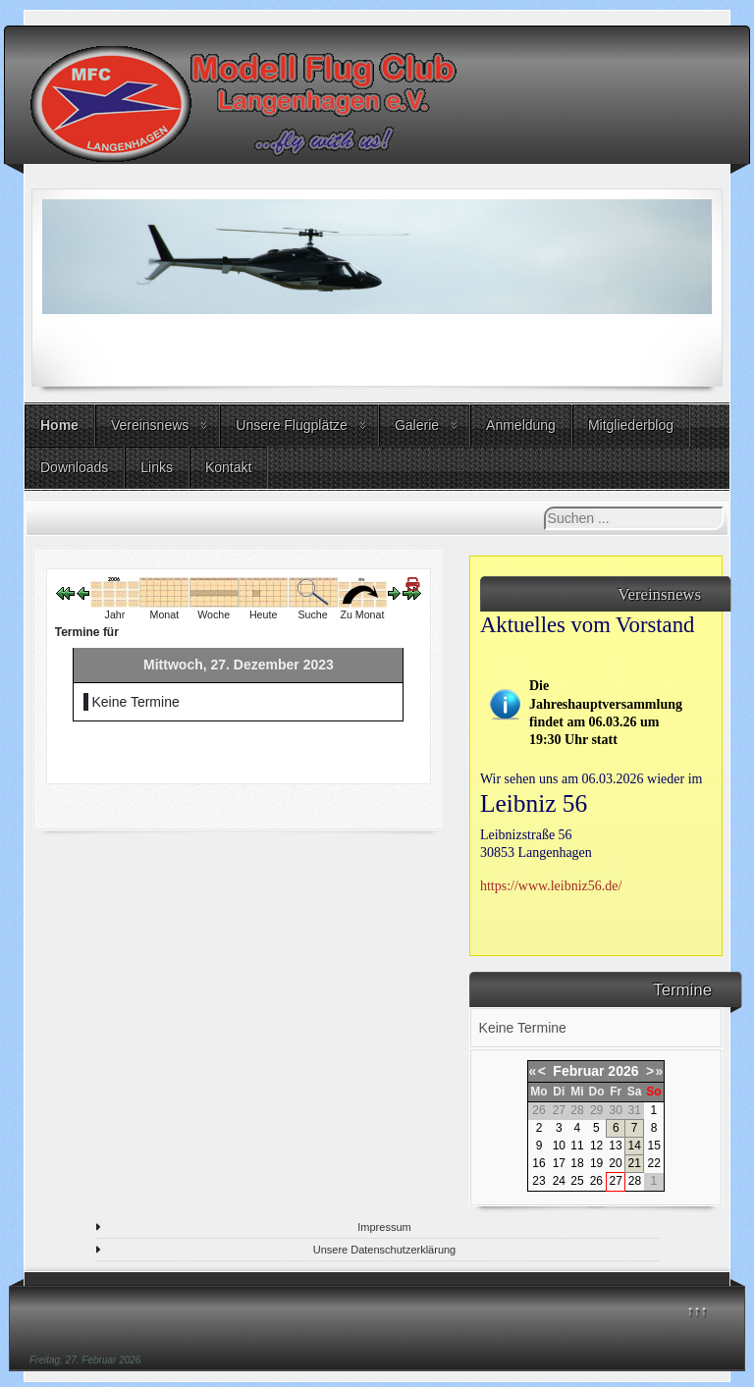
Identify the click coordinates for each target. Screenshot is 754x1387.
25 (576, 1181)
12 (596, 1145)
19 (596, 1163)
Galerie (417, 425)
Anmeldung (521, 425)
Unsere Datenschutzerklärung (385, 1249)
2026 (623, 1071)
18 (576, 1163)
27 (616, 1181)
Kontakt (228, 467)
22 (653, 1163)
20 (615, 1163)
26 (596, 1181)
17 (559, 1163)
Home (59, 425)
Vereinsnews (149, 425)
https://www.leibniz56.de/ (551, 886)
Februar (578, 1071)
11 (576, 1145)
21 (634, 1163)
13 (615, 1145)
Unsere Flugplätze (292, 425)
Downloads (74, 467)
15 (653, 1145)
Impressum (383, 1227)
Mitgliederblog (630, 425)
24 (559, 1181)
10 (559, 1145)
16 (538, 1163)
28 (634, 1181)
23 (538, 1181)
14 (634, 1145)
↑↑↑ (697, 1310)
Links (156, 467)
